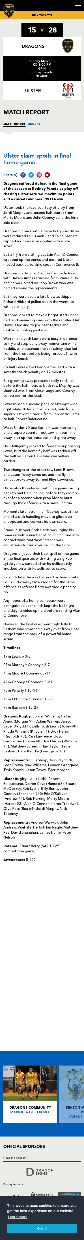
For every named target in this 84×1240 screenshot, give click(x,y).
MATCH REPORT (14, 124)
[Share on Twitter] (31, 175)
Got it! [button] (42, 1228)
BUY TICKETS (42, 15)
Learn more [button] (17, 1217)
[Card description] (30, 1094)
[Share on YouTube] (47, 175)
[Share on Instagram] (39, 175)
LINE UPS (34, 124)
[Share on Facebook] (23, 175)
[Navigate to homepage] (8, 11)
